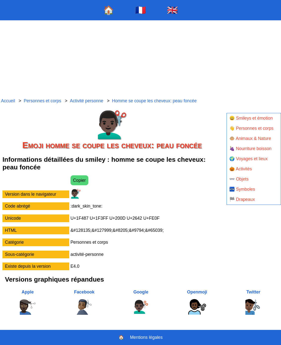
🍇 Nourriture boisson (250, 148)
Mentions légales (146, 337)
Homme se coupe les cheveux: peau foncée (154, 100)
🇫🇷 (140, 10)
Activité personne (86, 100)
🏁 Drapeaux (242, 199)
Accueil (8, 100)
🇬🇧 (172, 10)
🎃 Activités (240, 168)
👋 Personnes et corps (251, 128)
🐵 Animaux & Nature (250, 138)
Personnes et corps (42, 100)
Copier (79, 180)
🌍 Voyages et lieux (248, 158)
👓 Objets (239, 179)
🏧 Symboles (242, 189)
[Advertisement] (140, 59)
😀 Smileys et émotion (251, 118)
